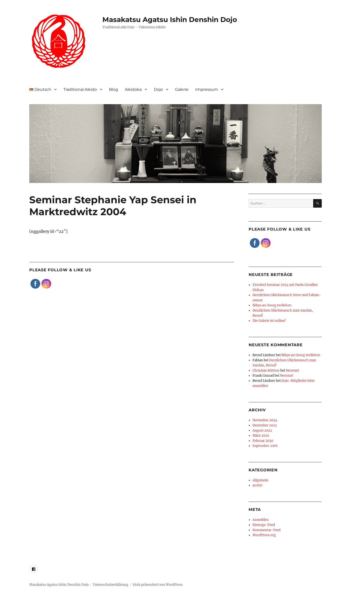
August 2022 (262, 430)
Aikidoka (133, 89)
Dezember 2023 (265, 425)
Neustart (292, 370)
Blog (113, 89)
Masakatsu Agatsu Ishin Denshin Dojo (169, 19)
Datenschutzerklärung (110, 585)
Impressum (206, 89)
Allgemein (260, 480)
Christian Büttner (266, 370)
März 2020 (261, 436)
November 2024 (265, 420)
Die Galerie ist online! (269, 321)
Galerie (181, 89)
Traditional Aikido (80, 89)
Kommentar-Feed (267, 530)
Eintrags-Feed (264, 525)
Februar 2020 (263, 441)
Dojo (158, 89)
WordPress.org (264, 535)
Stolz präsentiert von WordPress (158, 585)
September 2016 (265, 446)
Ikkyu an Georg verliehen (272, 305)
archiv (257, 485)
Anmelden (261, 520)
